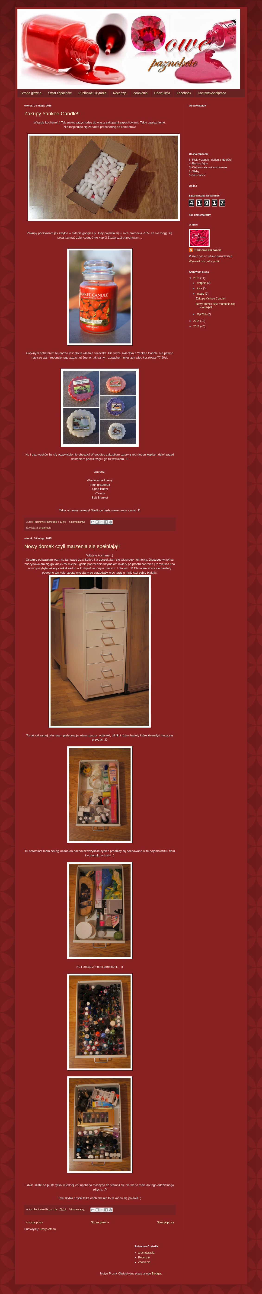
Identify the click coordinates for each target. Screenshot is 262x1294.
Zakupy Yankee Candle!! (52, 113)
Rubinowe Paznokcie (207, 250)
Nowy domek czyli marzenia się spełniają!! (72, 546)
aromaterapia (43, 527)
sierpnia (202, 283)
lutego (201, 293)
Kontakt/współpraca (212, 93)
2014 (196, 321)
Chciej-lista (162, 93)
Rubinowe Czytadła (92, 93)
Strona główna (31, 93)
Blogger (156, 1273)
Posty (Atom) (48, 1229)
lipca (200, 288)
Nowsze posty (34, 1222)
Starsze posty (165, 1222)
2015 (196, 278)
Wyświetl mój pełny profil (204, 261)
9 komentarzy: (77, 1209)
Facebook (184, 93)
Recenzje (119, 93)
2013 (196, 326)
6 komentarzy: (77, 521)
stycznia (202, 314)
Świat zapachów (60, 93)
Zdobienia (140, 93)
